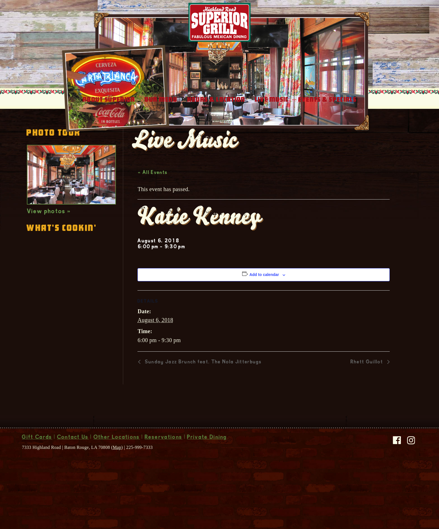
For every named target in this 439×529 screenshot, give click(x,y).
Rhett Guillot (367, 399)
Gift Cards (37, 474)
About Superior (109, 136)
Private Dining (207, 474)
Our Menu (160, 136)
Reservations (164, 474)
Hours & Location (216, 136)
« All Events (152, 209)
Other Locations (117, 474)
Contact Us (73, 474)
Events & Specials (327, 136)
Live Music (272, 136)
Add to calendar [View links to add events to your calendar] (264, 311)
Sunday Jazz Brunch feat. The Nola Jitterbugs (202, 399)
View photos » (49, 248)
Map (117, 484)
